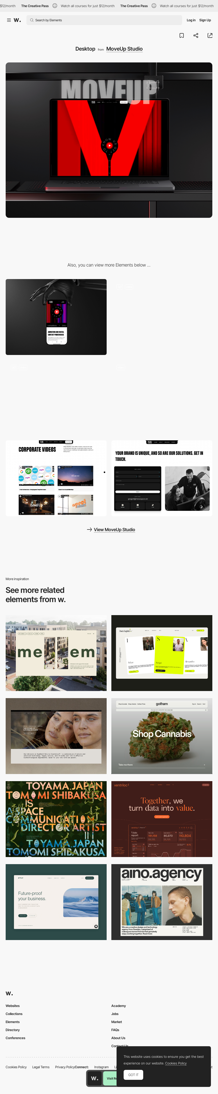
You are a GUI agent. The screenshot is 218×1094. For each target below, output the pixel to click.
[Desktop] (56, 653)
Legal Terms (41, 1067)
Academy (118, 1006)
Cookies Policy (16, 1067)
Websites (13, 1006)
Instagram (101, 1067)
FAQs (115, 1030)
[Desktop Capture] (56, 902)
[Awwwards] (17, 20)
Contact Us (119, 1046)
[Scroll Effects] (161, 398)
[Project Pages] (56, 478)
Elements (13, 1022)
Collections (14, 1014)
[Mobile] (56, 317)
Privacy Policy (65, 1067)
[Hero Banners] (161, 317)
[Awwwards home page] (95, 1078)
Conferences (15, 1038)
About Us (118, 1038)
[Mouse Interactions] (56, 398)
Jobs (114, 1014)
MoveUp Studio (124, 48)
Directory (13, 1030)
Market (116, 1022)
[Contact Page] (161, 478)
